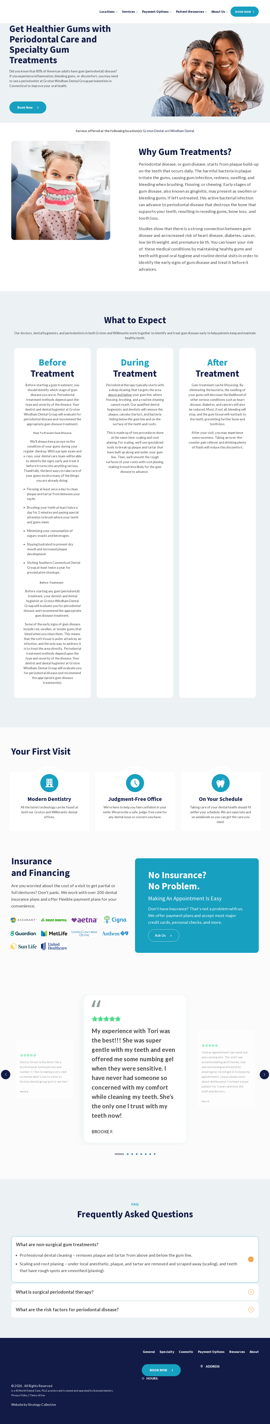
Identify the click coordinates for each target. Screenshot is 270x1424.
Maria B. (24, 1089)
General (149, 1350)
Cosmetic (186, 1350)
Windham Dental (182, 129)
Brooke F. (102, 1130)
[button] (119, 1152)
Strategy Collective (42, 1403)
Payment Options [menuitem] (155, 11)
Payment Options (211, 1350)
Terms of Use (37, 1393)
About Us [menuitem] (218, 11)
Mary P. (205, 1099)
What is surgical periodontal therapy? (130, 1290)
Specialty (167, 1350)
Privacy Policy (19, 1393)
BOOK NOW (158, 1368)
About (254, 1350)
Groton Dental (153, 129)
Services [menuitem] (128, 11)
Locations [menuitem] (107, 11)
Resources (237, 1350)
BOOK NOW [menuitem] (243, 12)
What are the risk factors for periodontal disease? (130, 1308)
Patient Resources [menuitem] (190, 11)
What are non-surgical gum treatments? (130, 1243)
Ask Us (163, 934)
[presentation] (5, 1073)
